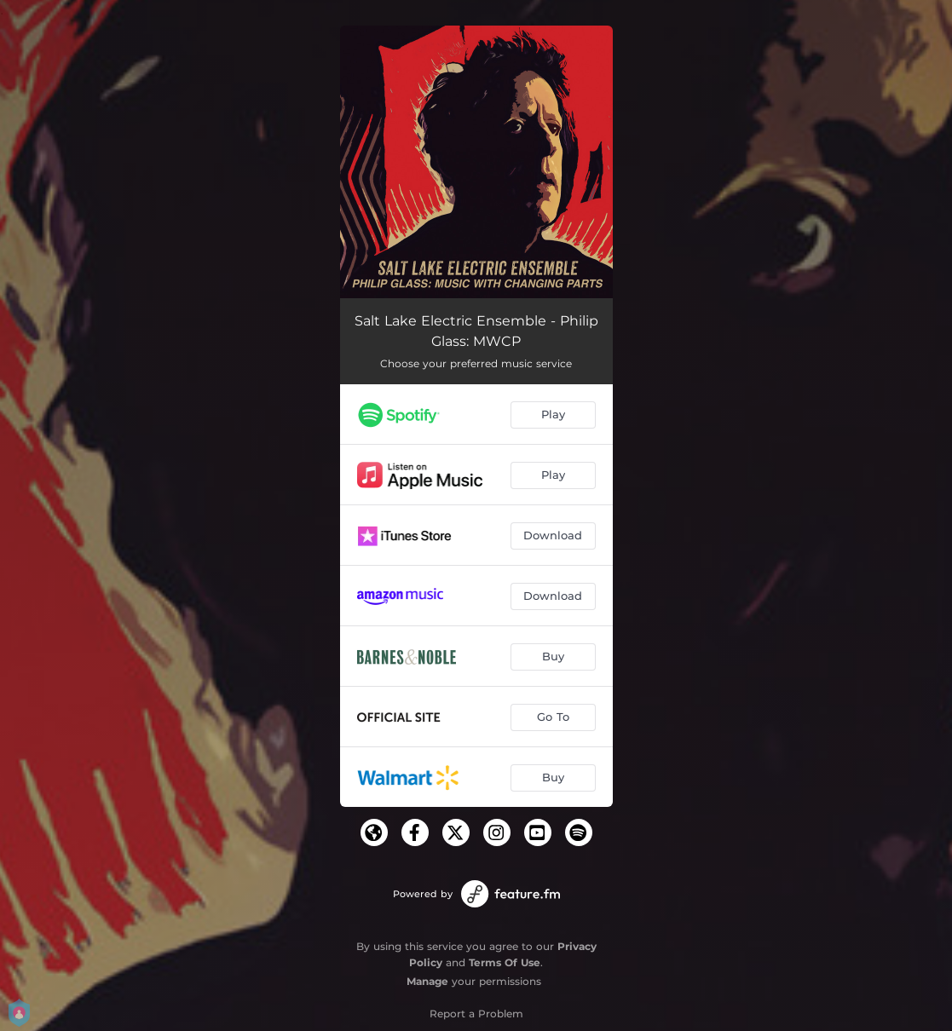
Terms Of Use (504, 962)
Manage (427, 981)
